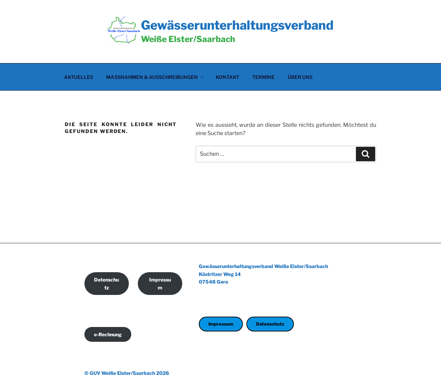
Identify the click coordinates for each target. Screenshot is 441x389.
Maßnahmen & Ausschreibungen (155, 77)
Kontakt (227, 77)
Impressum (160, 283)
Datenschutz (106, 283)
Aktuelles (78, 77)
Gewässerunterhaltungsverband (237, 25)
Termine (263, 77)
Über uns (300, 77)
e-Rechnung (108, 334)
